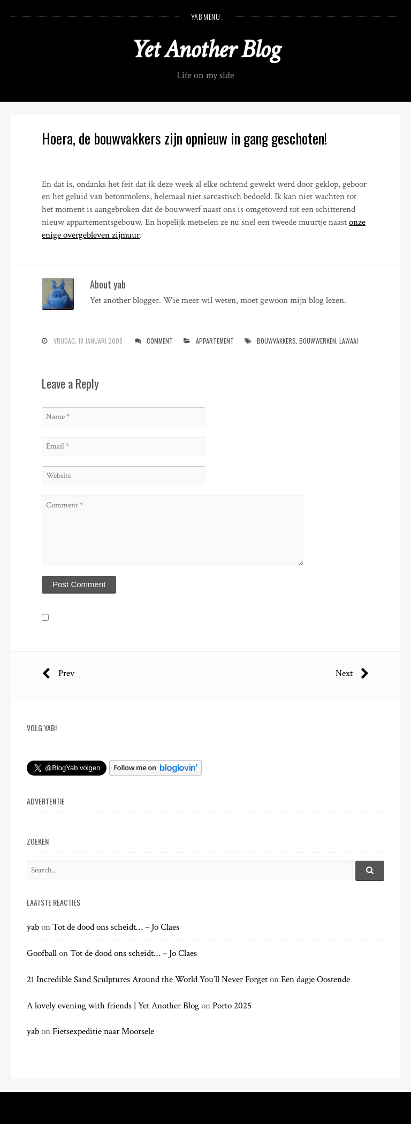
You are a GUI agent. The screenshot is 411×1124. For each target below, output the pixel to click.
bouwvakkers (276, 340)
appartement (215, 340)
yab (33, 927)
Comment (160, 340)
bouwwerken (317, 340)
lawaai (348, 340)
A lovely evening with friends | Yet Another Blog (113, 1006)
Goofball (42, 953)
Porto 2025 (232, 1006)
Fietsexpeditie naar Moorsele (103, 1031)
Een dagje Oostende (315, 979)
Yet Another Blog (205, 49)
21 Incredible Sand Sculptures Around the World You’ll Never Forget (147, 979)
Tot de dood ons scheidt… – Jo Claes (115, 927)
